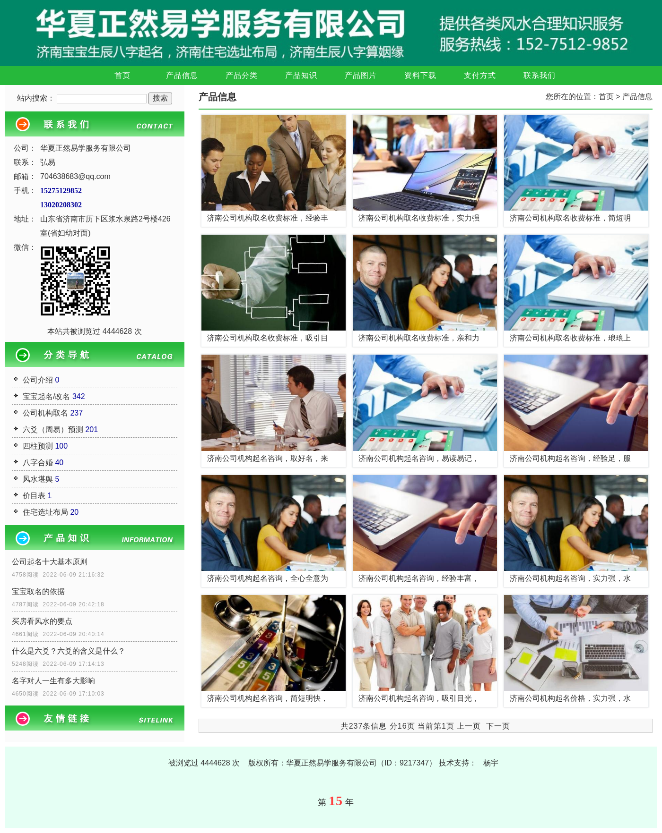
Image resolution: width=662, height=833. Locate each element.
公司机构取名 (45, 413)
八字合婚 (38, 463)
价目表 (34, 496)
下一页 (498, 726)
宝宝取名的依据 (38, 591)
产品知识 (301, 75)
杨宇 (490, 763)
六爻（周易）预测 (53, 429)
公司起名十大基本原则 (49, 562)
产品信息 (182, 75)
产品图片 (361, 75)
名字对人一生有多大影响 (53, 681)
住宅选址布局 (45, 512)
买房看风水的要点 (42, 621)
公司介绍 (38, 380)
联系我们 (539, 75)
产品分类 (242, 75)
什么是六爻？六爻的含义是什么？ (68, 651)
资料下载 (420, 75)
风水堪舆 (38, 479)
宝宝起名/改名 (46, 396)
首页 (122, 75)
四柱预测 (38, 446)
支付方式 (480, 75)
